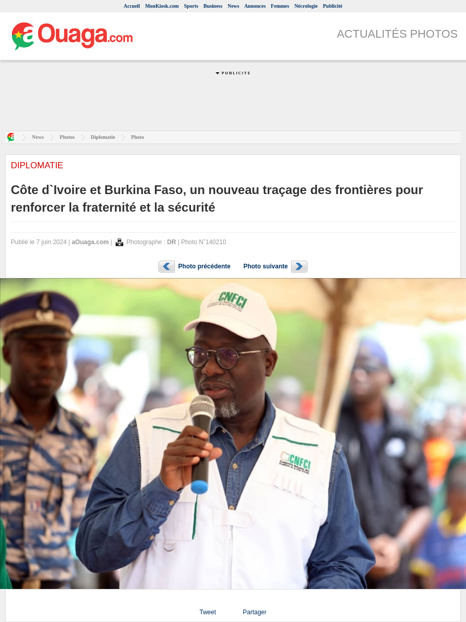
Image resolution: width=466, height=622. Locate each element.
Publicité (333, 6)
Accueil (131, 6)
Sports (191, 6)
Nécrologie (305, 6)
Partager (254, 612)
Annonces (255, 6)
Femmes (280, 6)
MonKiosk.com (162, 6)
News (233, 6)
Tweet (207, 612)
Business (212, 6)
